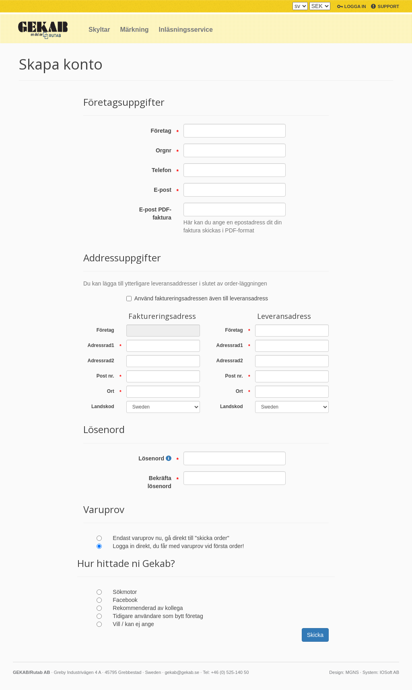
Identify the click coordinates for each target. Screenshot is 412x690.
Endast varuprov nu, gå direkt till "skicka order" (171, 538)
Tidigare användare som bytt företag (158, 616)
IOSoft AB (389, 672)
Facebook (125, 600)
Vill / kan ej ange (133, 624)
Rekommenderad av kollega (148, 608)
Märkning (134, 29)
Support (388, 6)
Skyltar (99, 29)
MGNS (352, 672)
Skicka (315, 635)
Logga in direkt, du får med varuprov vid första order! (178, 546)
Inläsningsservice (186, 29)
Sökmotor (125, 592)
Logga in (355, 6)
